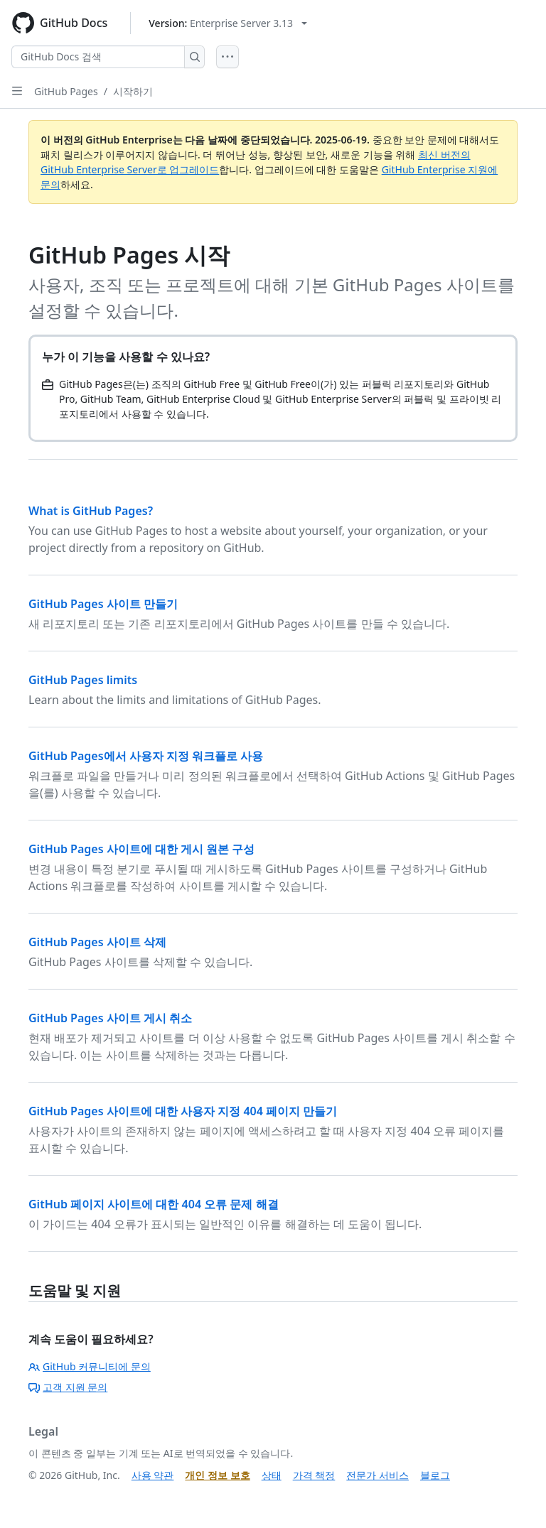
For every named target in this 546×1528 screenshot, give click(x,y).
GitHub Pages (66, 91)
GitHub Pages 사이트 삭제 (97, 942)
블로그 (435, 1475)
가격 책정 (314, 1475)
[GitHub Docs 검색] (98, 56)
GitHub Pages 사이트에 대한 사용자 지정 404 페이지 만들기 (182, 1111)
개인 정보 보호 (217, 1475)
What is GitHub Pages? (90, 511)
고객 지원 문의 (67, 1387)
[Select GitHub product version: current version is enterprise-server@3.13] (228, 23)
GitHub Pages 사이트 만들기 (103, 604)
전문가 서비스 (377, 1475)
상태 (272, 1475)
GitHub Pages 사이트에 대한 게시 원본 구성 (141, 849)
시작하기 (133, 91)
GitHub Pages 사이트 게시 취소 (110, 1018)
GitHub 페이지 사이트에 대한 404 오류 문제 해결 (153, 1204)
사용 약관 (153, 1475)
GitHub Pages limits (82, 680)
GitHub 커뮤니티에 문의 (89, 1366)
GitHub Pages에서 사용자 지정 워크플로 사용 (145, 756)
